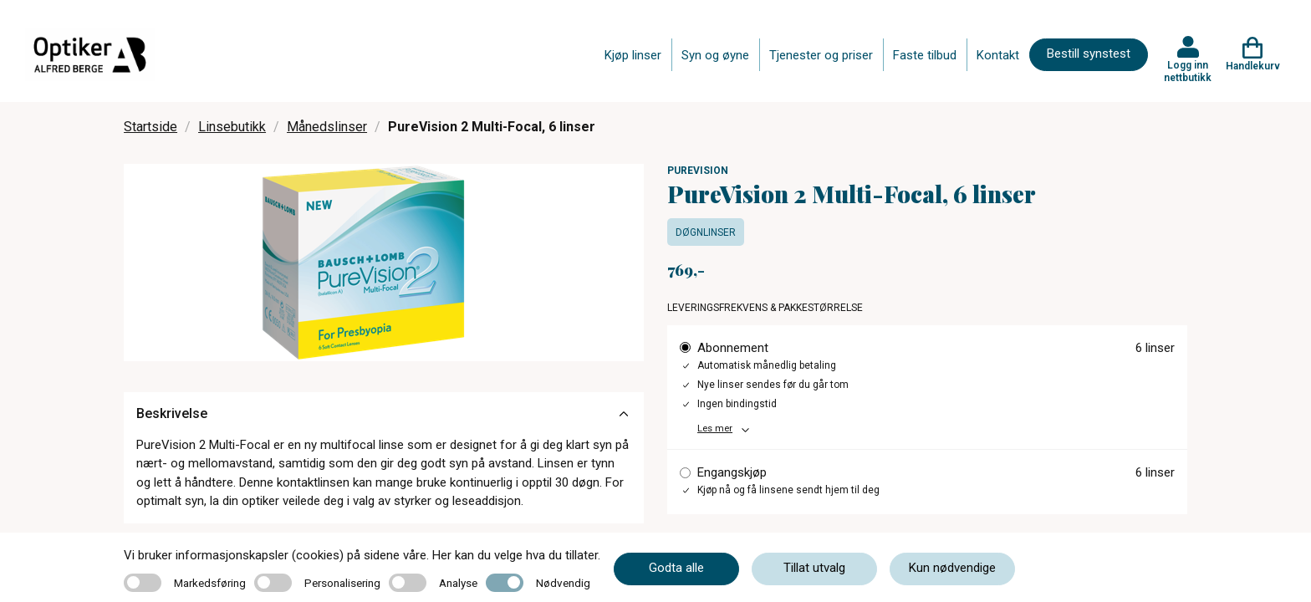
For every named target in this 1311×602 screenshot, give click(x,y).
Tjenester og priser (821, 55)
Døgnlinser (706, 232)
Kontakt (998, 55)
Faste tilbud (924, 55)
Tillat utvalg (814, 567)
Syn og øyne (715, 55)
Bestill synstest (1088, 53)
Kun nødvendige (952, 567)
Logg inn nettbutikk (1188, 71)
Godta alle (676, 567)
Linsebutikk (232, 127)
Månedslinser (327, 127)
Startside (150, 127)
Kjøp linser (632, 55)
